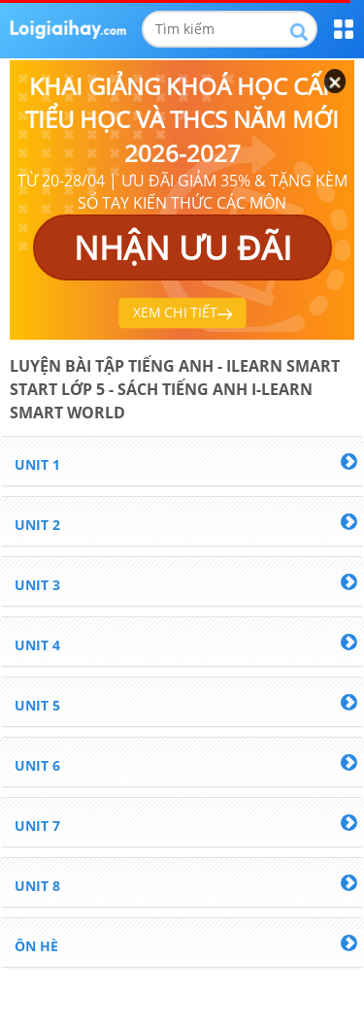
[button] (182, 461)
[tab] (182, 461)
